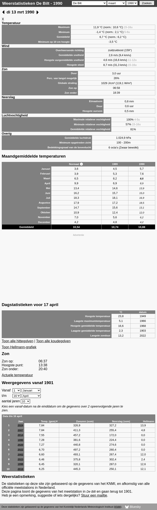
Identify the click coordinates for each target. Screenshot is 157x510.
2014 (20, 435)
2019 (20, 469)
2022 (20, 449)
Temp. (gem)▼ (49, 421)
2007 (20, 430)
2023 (20, 459)
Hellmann (148, 421)
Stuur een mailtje (94, 495)
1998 (20, 464)
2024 (20, 425)
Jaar (20, 421)
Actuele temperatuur (17, 375)
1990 (20, 440)
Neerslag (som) (121, 421)
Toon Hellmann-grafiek (19, 347)
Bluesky (133, 507)
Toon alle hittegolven (17, 341)
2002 (20, 454)
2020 (20, 444)
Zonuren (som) (85, 421)
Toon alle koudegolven (53, 341)
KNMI (118, 506)
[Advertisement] (78, 267)
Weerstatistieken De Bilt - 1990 (32, 3)
